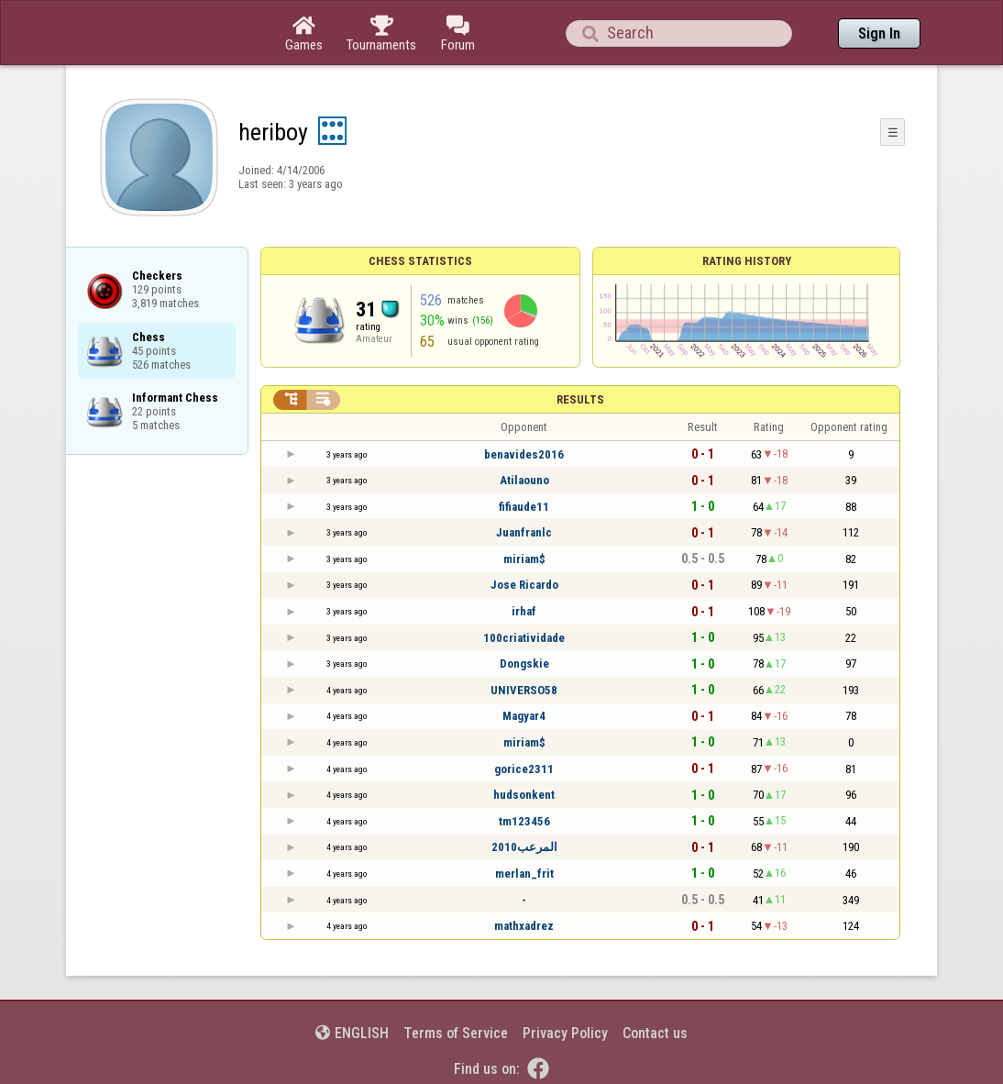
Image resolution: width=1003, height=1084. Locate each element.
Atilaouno (524, 480)
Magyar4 (524, 716)
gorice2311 (524, 769)
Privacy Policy (565, 1033)
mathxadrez (524, 926)
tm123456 (524, 821)
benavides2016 (524, 454)
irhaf (524, 611)
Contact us (655, 1033)
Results (580, 399)
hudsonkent (524, 795)
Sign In (879, 33)
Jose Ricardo (524, 585)
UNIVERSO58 (523, 690)
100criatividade (524, 638)
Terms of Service (455, 1033)
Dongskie (524, 663)
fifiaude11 (524, 507)
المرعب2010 (524, 847)
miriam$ (524, 559)
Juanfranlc (524, 532)
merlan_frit (524, 873)
